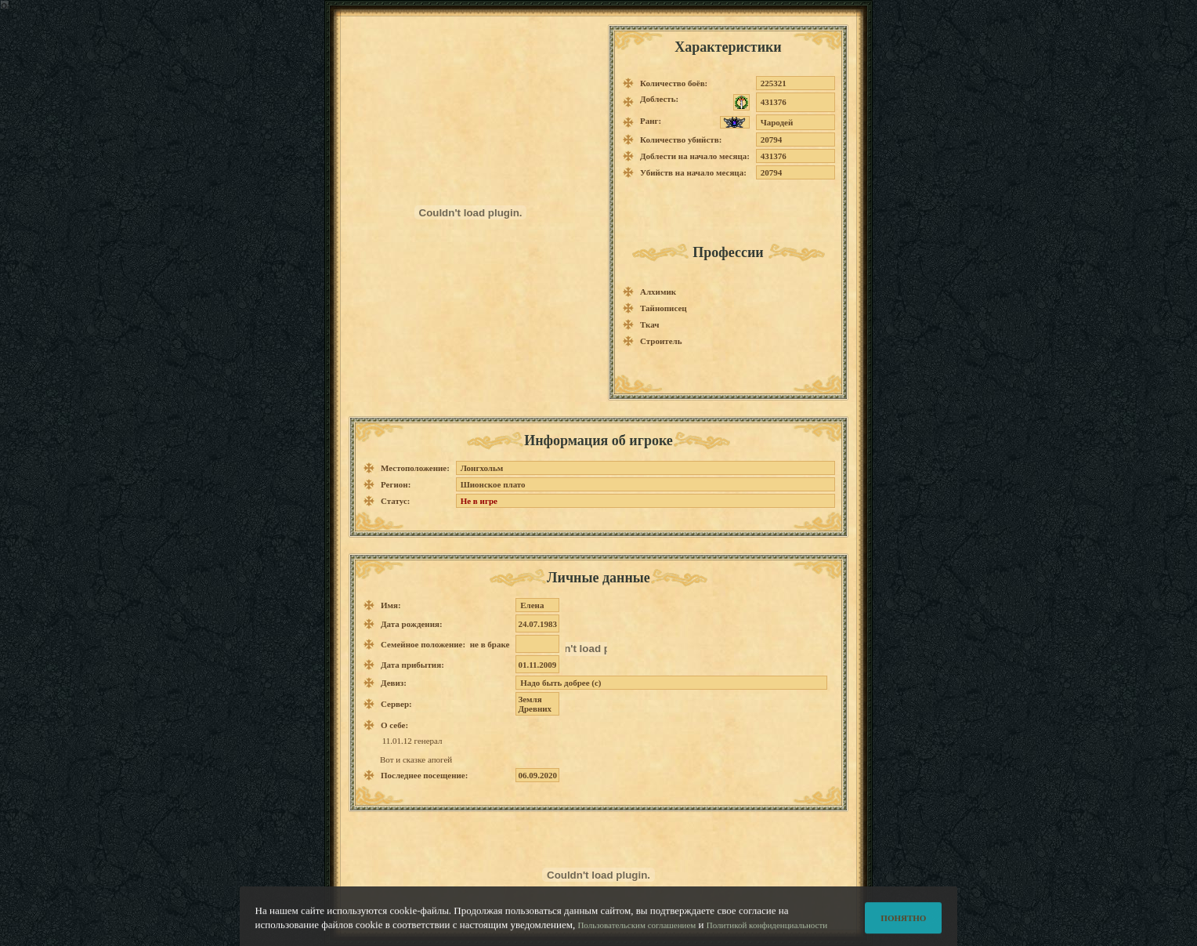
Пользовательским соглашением (636, 929)
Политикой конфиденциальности (767, 929)
